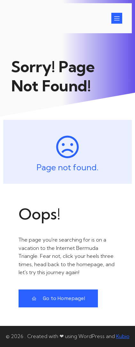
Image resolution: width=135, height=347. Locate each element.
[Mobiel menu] (116, 18)
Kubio (123, 336)
